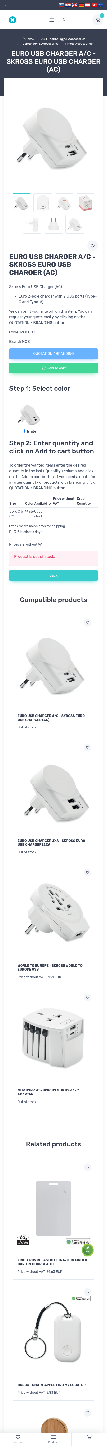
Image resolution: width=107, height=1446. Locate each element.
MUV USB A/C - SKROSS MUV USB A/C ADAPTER (48, 1092)
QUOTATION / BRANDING (53, 353)
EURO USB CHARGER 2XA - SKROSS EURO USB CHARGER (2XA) (51, 843)
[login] (74, 19)
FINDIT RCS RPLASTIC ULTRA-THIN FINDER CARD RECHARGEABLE (52, 1262)
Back (53, 575)
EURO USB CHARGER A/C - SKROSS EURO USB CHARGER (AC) (51, 718)
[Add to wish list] (87, 623)
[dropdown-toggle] (97, 19)
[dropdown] (5, 5)
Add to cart (53, 368)
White (29, 431)
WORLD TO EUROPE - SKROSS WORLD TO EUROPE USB (50, 968)
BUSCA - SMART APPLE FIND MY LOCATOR (52, 1385)
